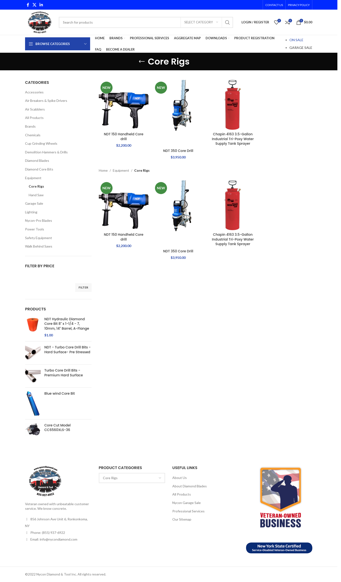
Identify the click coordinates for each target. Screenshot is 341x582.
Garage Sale (34, 203)
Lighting (31, 212)
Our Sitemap (181, 519)
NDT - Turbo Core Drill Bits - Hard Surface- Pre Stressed (67, 349)
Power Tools (34, 229)
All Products (34, 118)
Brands (30, 126)
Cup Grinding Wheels (41, 143)
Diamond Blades (37, 160)
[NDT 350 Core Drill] (178, 113)
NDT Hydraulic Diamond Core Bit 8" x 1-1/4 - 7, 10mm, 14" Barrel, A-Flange (66, 324)
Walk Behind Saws (38, 246)
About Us (179, 478)
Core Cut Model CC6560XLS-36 (57, 427)
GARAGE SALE (300, 48)
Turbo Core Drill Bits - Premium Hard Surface (63, 373)
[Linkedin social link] (41, 4)
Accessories (34, 92)
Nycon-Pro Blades (38, 220)
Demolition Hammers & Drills (46, 152)
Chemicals (32, 135)
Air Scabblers (35, 109)
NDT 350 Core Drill (178, 150)
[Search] (146, 22)
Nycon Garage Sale (186, 503)
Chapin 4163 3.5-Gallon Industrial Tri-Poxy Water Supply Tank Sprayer (233, 139)
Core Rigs (36, 186)
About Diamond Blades (189, 486)
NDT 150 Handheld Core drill (123, 136)
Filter (83, 287)
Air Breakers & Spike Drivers (46, 100)
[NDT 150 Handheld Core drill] (124, 105)
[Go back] (142, 61)
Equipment (33, 178)
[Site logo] (39, 22)
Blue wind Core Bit (59, 393)
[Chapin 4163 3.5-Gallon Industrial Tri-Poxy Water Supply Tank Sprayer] (233, 105)
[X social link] (34, 4)
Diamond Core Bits (39, 169)
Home (103, 170)
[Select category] (201, 22)
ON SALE (296, 40)
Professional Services (188, 511)
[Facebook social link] (28, 4)
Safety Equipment (38, 238)
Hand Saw (36, 195)
